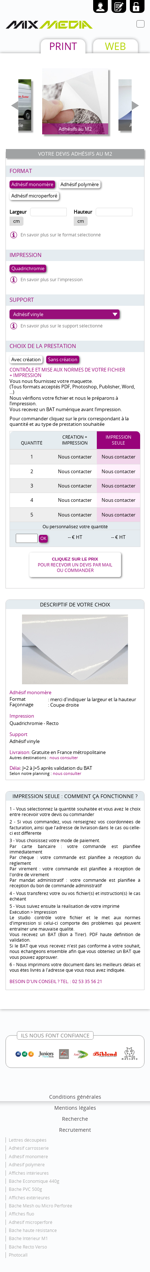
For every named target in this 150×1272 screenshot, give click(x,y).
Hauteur (83, 212)
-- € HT (75, 537)
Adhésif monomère (28, 1156)
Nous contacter (75, 456)
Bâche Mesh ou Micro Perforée (40, 1205)
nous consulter (64, 757)
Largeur (18, 212)
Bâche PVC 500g (25, 1189)
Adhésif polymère (27, 1164)
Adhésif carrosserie (29, 1148)
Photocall (18, 1255)
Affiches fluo (21, 1214)
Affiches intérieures (29, 1173)
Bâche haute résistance (33, 1230)
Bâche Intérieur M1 (28, 1238)
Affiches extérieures (29, 1197)
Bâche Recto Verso (28, 1247)
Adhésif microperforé (30, 1222)
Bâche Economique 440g (34, 1181)
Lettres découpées (28, 1140)
